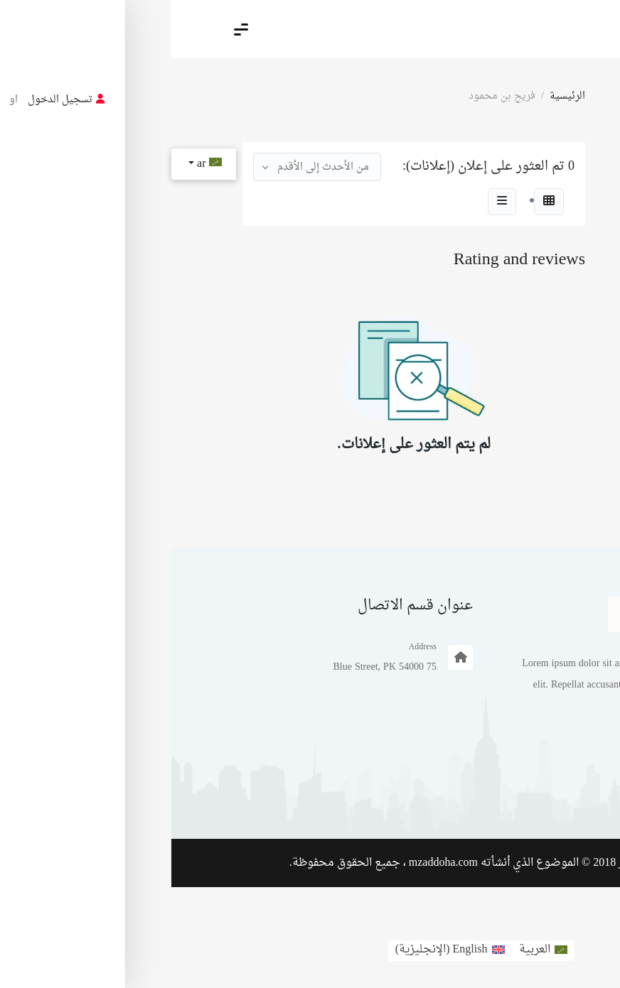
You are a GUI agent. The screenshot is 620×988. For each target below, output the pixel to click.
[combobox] (146, 167)
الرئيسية (396, 96)
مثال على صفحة (506, 789)
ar (36, 164)
